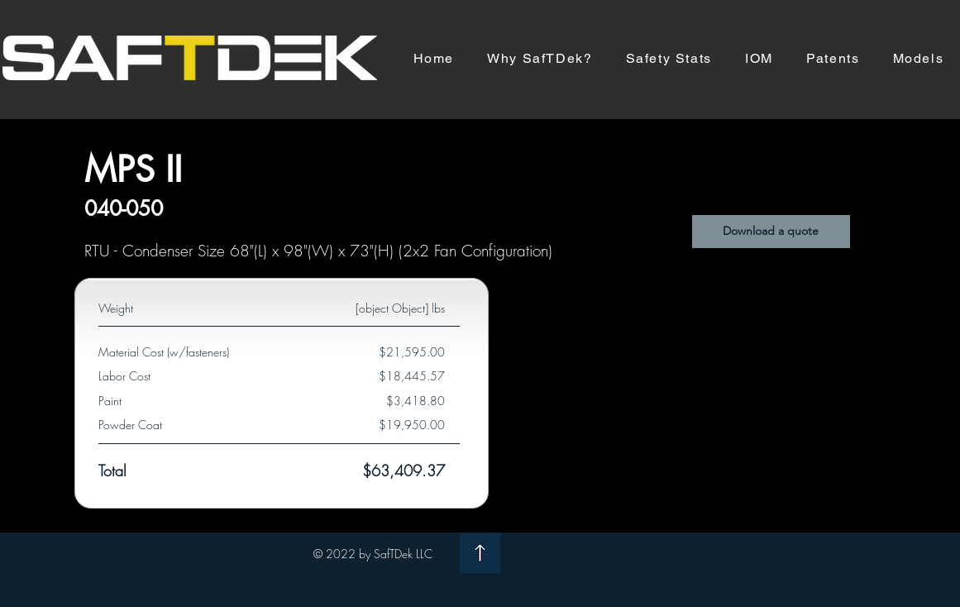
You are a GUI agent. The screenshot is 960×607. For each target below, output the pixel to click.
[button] (771, 231)
